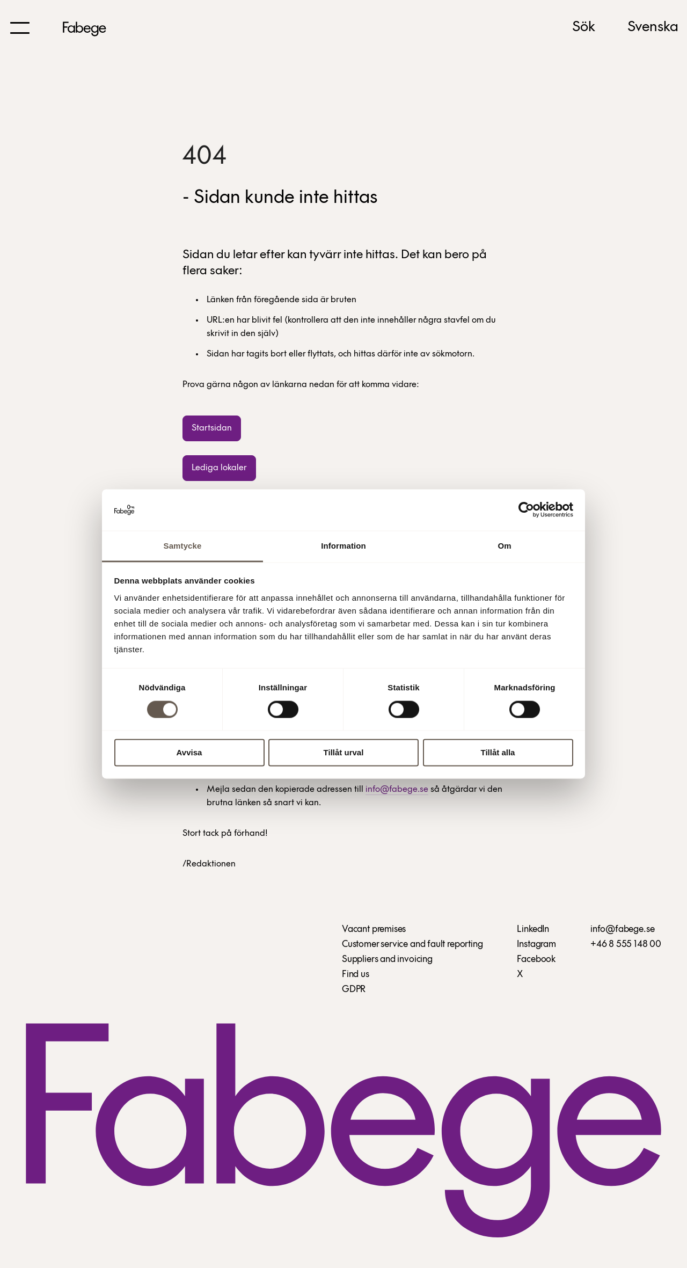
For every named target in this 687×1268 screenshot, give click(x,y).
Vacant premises (374, 929)
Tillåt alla (498, 752)
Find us (355, 975)
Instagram (536, 944)
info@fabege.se (397, 789)
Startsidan (212, 428)
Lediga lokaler (219, 467)
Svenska (652, 27)
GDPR (354, 990)
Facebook (536, 959)
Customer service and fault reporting (412, 944)
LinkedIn (533, 929)
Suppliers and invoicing (387, 959)
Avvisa (189, 752)
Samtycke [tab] (183, 545)
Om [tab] (504, 545)
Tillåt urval (344, 752)
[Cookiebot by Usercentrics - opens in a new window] (526, 510)
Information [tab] (343, 545)
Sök (583, 27)
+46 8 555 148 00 (625, 944)
